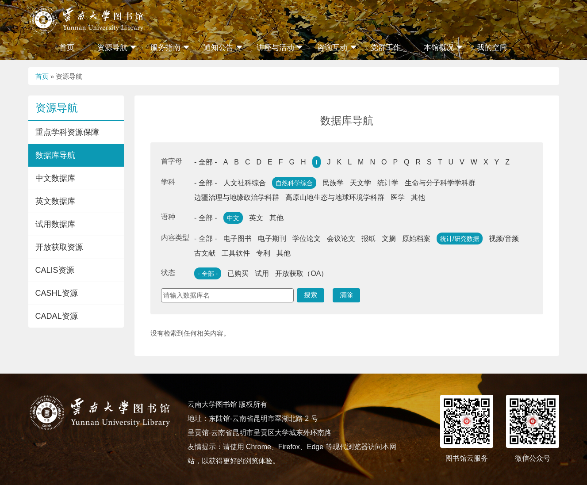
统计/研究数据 (459, 238)
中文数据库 (55, 178)
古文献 (204, 253)
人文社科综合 (244, 183)
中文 (233, 217)
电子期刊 (272, 238)
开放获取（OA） (301, 273)
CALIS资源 (54, 270)
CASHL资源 (56, 293)
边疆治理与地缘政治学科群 (236, 197)
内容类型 (175, 237)
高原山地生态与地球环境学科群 (334, 197)
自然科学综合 (294, 183)
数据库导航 (55, 155)
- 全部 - (205, 162)
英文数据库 (55, 201)
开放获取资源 (59, 247)
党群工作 (386, 47)
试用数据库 (55, 224)
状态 (168, 272)
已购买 (238, 273)
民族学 (333, 183)
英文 (256, 217)
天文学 (360, 183)
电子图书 (237, 238)
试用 (262, 273)
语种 (168, 217)
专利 (263, 253)
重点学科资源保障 (67, 132)
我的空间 (492, 47)
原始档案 (416, 238)
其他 (418, 197)
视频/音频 (504, 238)
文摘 (389, 238)
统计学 (388, 183)
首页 (66, 47)
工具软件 (236, 253)
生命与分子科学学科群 (440, 183)
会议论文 (341, 238)
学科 (168, 182)
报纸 (368, 238)
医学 (398, 197)
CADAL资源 (56, 316)
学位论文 (306, 238)
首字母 (171, 161)
